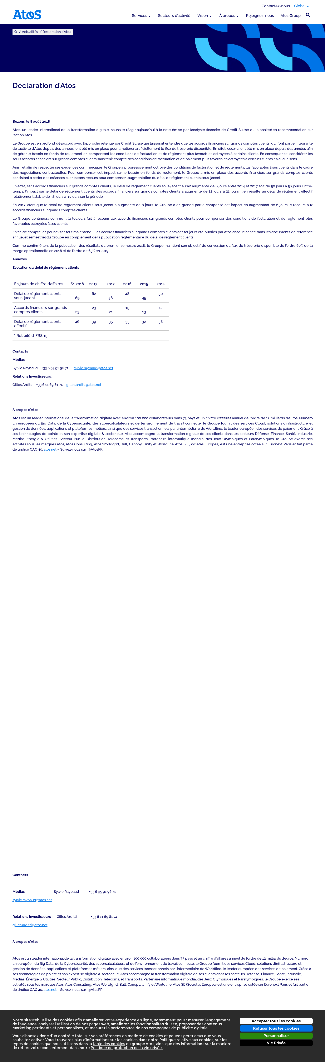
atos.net (50, 449)
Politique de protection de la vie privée (127, 1048)
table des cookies (109, 1044)
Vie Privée (276, 1043)
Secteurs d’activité (174, 15)
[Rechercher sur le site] (308, 15)
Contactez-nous (276, 6)
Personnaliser (276, 1035)
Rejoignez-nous (260, 15)
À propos (227, 15)
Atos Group (291, 15)
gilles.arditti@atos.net (83, 385)
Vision (202, 15)
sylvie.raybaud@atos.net (93, 368)
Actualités (30, 32)
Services (139, 15)
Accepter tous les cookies (276, 1021)
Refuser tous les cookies (276, 1028)
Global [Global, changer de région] (300, 6)
